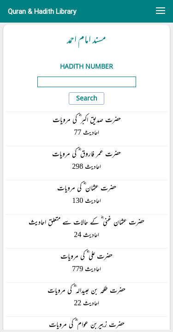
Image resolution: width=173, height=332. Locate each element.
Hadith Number (86, 66)
